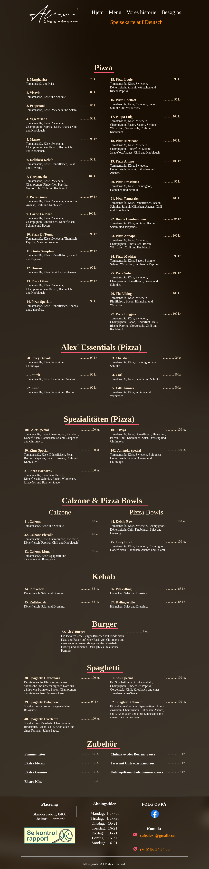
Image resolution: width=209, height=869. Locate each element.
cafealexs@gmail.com (158, 835)
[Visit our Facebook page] (155, 814)
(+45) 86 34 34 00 (155, 849)
